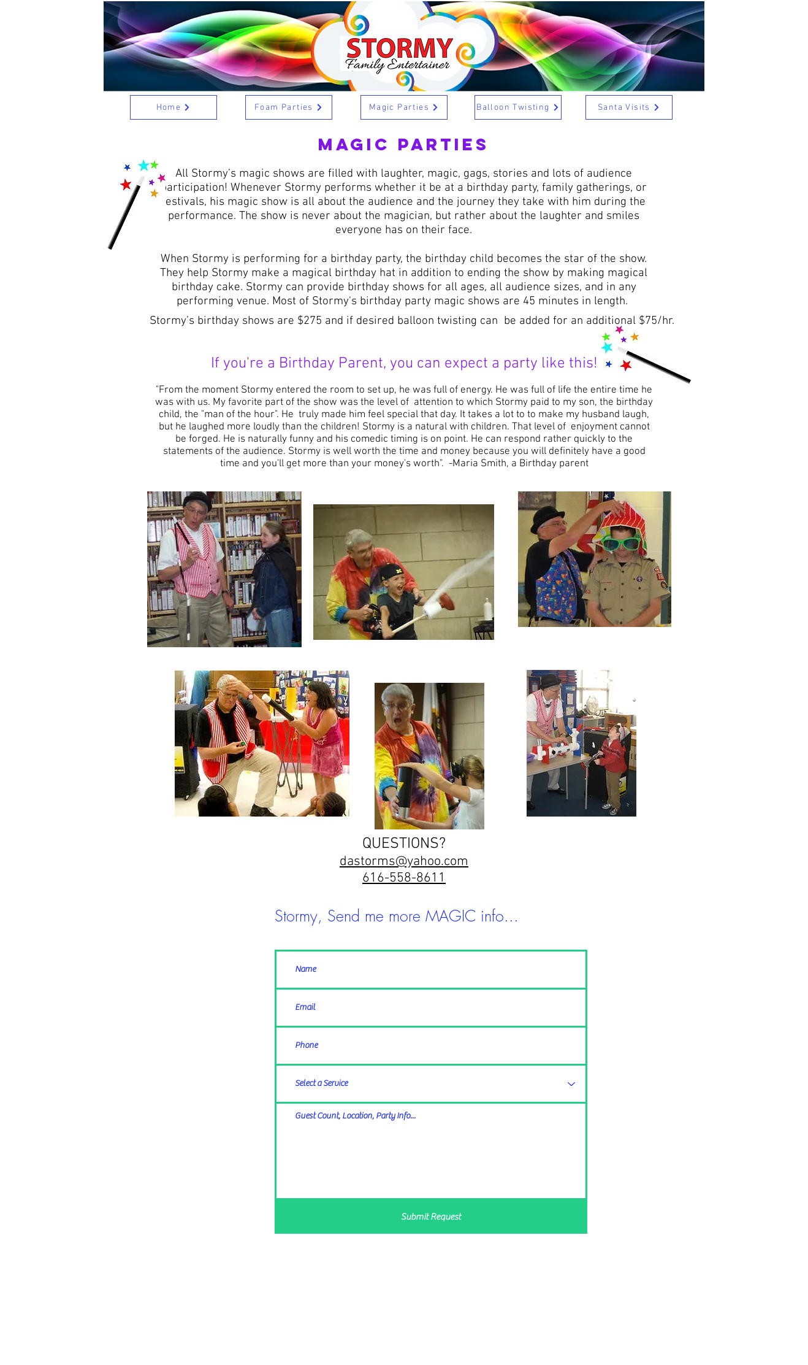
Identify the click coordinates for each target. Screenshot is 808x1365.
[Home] (173, 107)
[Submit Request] (431, 1217)
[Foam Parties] (288, 107)
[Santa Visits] (629, 107)
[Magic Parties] (404, 107)
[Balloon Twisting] (518, 107)
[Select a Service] (431, 1084)
